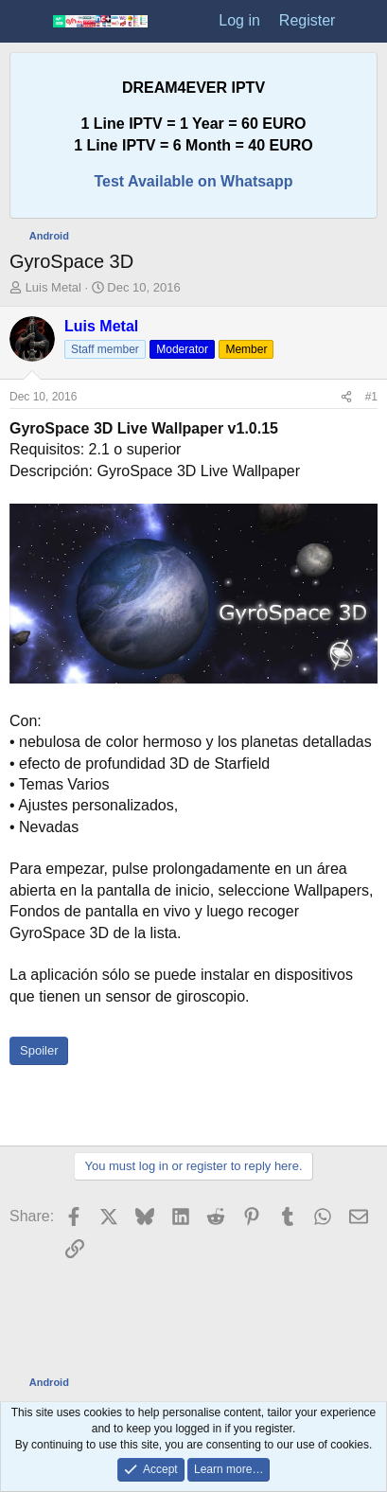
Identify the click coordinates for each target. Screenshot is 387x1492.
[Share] (346, 397)
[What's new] (363, 21)
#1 (371, 396)
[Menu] (26, 22)
